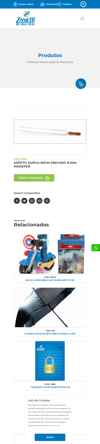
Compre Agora (25, 4)
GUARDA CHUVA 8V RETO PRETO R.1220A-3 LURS (50, 333)
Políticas (67, 4)
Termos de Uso (53, 425)
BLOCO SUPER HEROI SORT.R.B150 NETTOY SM (50, 280)
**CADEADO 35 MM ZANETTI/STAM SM (50, 387)
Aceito (50, 437)
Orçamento (52, 4)
